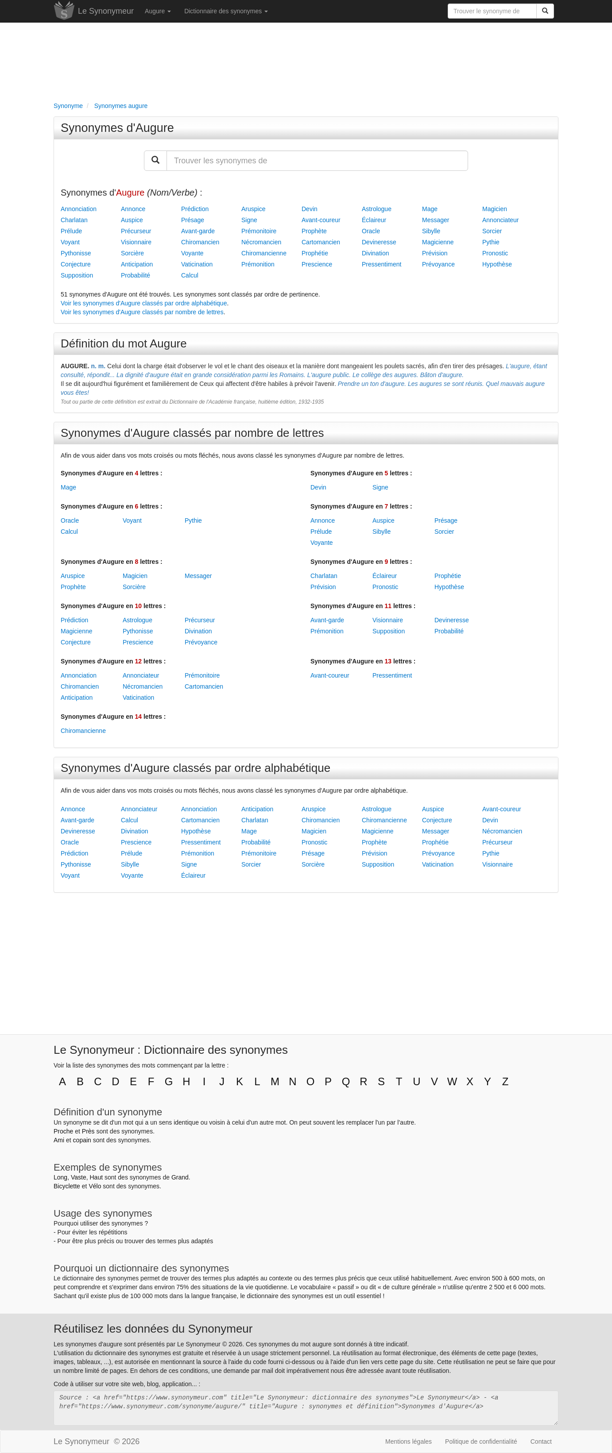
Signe (249, 220)
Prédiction (195, 208)
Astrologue (376, 208)
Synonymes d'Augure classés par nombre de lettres (192, 432)
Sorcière (132, 253)
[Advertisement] (306, 60)
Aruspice (253, 208)
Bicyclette (67, 1186)
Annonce (133, 208)
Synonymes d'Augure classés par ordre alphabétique (195, 768)
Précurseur (136, 231)
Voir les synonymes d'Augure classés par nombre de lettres (142, 312)
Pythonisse (76, 253)
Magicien (494, 208)
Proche (63, 1131)
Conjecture (76, 264)
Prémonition (258, 264)
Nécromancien (261, 242)
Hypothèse (497, 264)
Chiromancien (200, 242)
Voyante (192, 253)
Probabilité (135, 275)
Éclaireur (374, 220)
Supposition (77, 275)
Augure (158, 11)
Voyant (70, 242)
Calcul (189, 275)
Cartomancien (321, 242)
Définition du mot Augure (124, 343)
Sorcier (492, 231)
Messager (435, 220)
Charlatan (74, 220)
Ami (59, 1140)
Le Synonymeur (106, 11)
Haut (96, 1177)
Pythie (491, 242)
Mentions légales (408, 1441)
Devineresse (379, 242)
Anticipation (137, 264)
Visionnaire (136, 242)
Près (88, 1131)
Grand (180, 1177)
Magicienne (438, 242)
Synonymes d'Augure (117, 128)
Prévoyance (438, 264)
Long (60, 1177)
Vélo (95, 1186)
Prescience (317, 264)
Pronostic (495, 253)
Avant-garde (198, 231)
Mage (430, 208)
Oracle (371, 231)
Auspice (132, 220)
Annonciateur (500, 220)
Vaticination (197, 264)
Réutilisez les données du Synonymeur (153, 1328)
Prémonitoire (258, 231)
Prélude (71, 231)
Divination (375, 253)
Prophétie (315, 253)
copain (82, 1140)
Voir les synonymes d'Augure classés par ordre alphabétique (144, 303)
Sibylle (431, 231)
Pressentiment (381, 264)
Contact (541, 1441)
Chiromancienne (264, 253)
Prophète (314, 231)
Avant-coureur (321, 220)
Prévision (435, 253)
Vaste (78, 1177)
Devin (310, 208)
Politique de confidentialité (481, 1441)
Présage (192, 220)
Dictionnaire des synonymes (226, 11)
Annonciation (79, 208)
